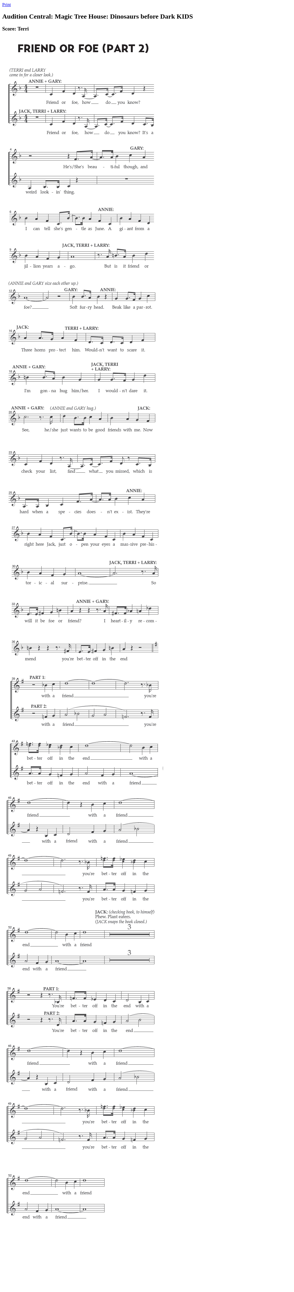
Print (6, 4)
